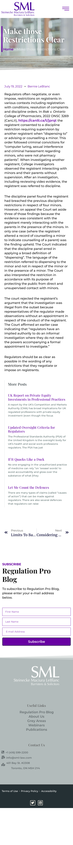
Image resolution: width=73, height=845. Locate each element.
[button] (64, 9)
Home (8, 49)
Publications (36, 729)
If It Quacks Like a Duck (26, 459)
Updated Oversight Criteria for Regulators (31, 429)
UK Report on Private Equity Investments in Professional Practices (36, 397)
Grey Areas (36, 721)
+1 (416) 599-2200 (14, 752)
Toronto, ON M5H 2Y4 (25, 768)
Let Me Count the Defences (28, 487)
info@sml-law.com (16, 757)
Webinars (36, 725)
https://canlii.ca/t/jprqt (37, 120)
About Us (36, 716)
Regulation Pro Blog (37, 712)
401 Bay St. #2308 (15, 762)
